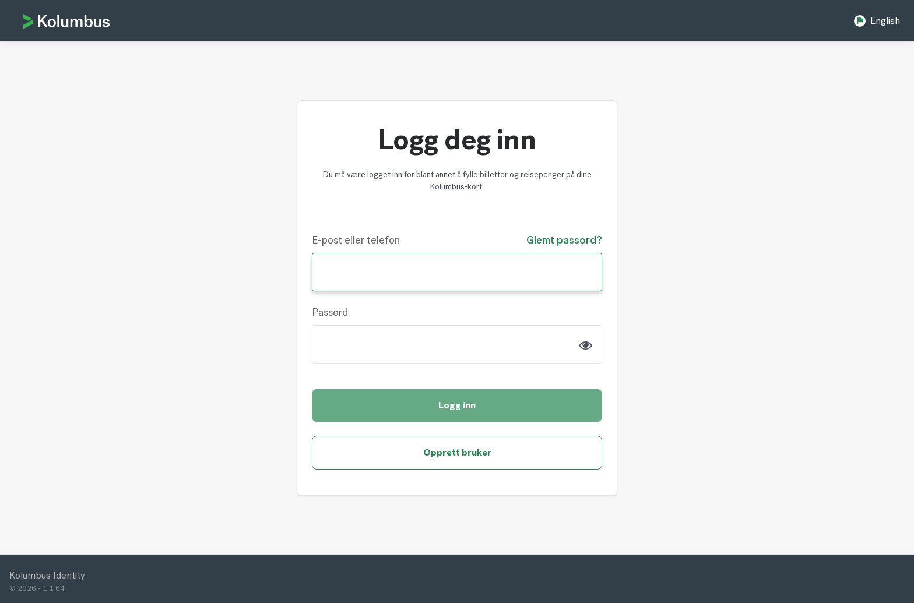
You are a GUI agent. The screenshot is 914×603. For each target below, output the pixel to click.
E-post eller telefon (356, 240)
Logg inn (457, 405)
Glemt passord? (564, 240)
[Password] (457, 344)
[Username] (457, 272)
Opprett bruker (457, 452)
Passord (330, 312)
